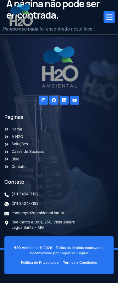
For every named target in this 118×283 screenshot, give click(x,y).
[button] (109, 17)
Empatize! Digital (74, 253)
